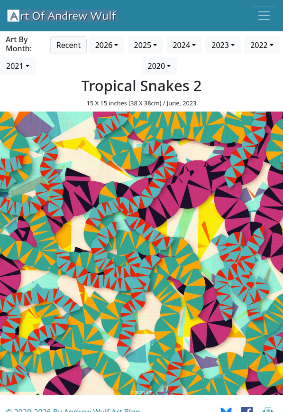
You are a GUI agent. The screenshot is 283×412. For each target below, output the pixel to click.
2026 (104, 45)
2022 (259, 45)
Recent (68, 45)
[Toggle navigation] (264, 15)
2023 (220, 45)
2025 (143, 45)
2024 (181, 45)
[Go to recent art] (68, 44)
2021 (15, 66)
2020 (156, 66)
